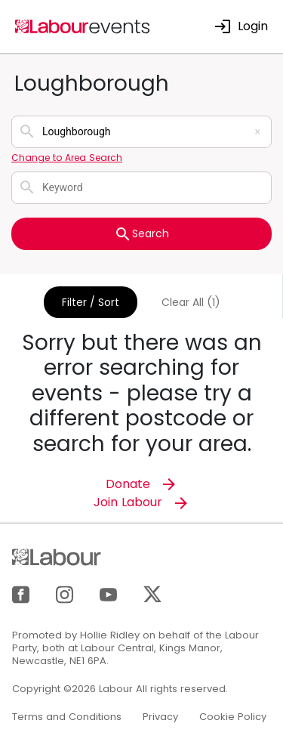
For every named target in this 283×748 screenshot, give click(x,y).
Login (241, 26)
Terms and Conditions (67, 716)
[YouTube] (108, 593)
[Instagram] (64, 593)
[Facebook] (20, 593)
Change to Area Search (66, 157)
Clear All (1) (190, 302)
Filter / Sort (90, 302)
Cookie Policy (232, 716)
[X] (152, 593)
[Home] (83, 25)
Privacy (160, 716)
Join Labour (142, 502)
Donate (142, 484)
